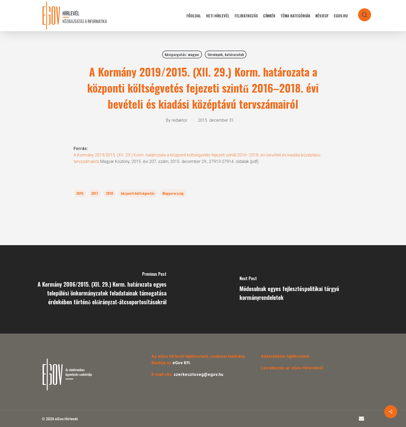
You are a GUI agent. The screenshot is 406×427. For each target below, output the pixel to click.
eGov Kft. (181, 362)
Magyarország (173, 193)
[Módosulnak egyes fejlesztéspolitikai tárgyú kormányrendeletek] (304, 289)
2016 (79, 193)
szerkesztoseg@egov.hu (198, 374)
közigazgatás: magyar (182, 54)
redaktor (179, 120)
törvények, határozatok (225, 54)
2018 (109, 193)
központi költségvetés (138, 193)
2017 (94, 193)
